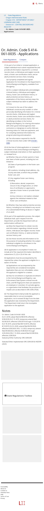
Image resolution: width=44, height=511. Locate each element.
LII (5, 15)
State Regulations (14, 15)
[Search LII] (36, 3)
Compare (23, 60)
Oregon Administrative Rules (16, 18)
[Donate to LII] (33, 3)
